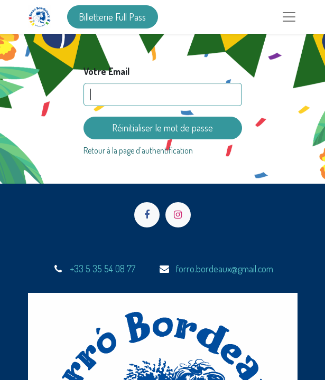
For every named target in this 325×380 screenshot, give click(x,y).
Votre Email (106, 71)
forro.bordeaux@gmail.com (224, 268)
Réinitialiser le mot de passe (162, 128)
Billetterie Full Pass (112, 17)
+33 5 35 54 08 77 (102, 268)
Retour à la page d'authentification (138, 150)
